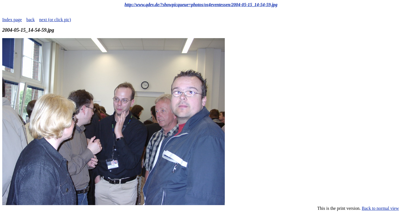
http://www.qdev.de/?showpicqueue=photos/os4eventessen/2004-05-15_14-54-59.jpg (201, 4)
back (30, 19)
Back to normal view (380, 208)
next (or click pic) (55, 19)
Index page (12, 19)
